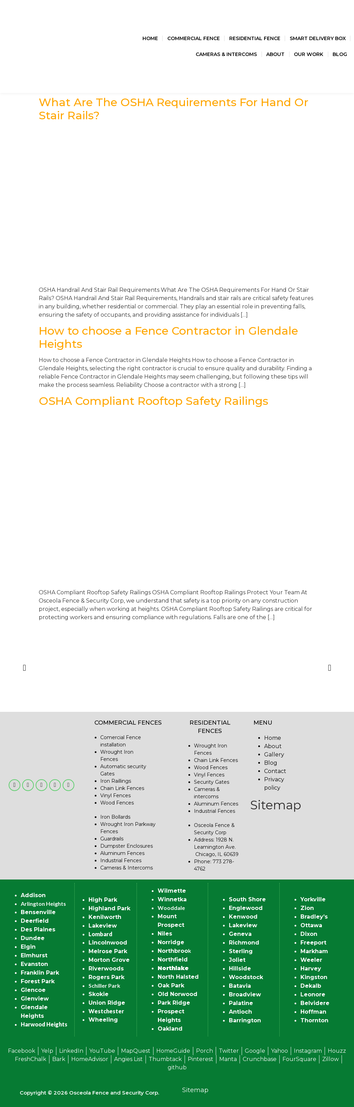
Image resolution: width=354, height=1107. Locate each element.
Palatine (241, 1003)
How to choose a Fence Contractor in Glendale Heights (168, 337)
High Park (102, 899)
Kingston (313, 977)
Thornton (314, 1020)
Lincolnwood (107, 942)
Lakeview (102, 925)
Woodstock (246, 977)
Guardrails (111, 839)
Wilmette (172, 890)
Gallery (274, 754)
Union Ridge (106, 1002)
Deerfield (35, 921)
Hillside (240, 968)
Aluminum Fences (122, 853)
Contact (275, 771)
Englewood (246, 908)
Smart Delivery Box (318, 38)
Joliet (237, 960)
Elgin (28, 946)
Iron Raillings (115, 781)
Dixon (308, 934)
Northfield (173, 959)
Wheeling (103, 1019)
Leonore (312, 994)
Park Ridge (174, 1002)
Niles (165, 933)
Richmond (244, 942)
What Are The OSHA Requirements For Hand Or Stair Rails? (173, 108)
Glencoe (33, 990)
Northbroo (173, 951)
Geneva (240, 934)
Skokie (98, 994)
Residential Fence (254, 38)
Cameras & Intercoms (226, 54)
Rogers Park (106, 977)
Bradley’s (314, 916)
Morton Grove (109, 960)
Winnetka (172, 899)
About (275, 54)
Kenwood (243, 916)
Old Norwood (177, 994)
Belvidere (314, 1003)
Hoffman (313, 1011)
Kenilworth (104, 917)
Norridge (171, 942)
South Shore (247, 899)
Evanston (34, 964)
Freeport (313, 942)
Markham (314, 951)
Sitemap (275, 805)
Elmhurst (34, 955)
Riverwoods (106, 968)
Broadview (245, 994)
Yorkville (313, 899)
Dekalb (310, 986)
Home (150, 38)
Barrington (245, 1020)
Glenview (35, 998)
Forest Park (38, 981)
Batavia (240, 986)
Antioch (240, 1011)
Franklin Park (40, 972)
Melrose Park (107, 951)
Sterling (241, 951)
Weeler (311, 960)
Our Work (308, 54)
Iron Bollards (115, 817)
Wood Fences (117, 803)
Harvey (310, 968)
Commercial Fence (193, 38)
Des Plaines (38, 929)
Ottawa (311, 925)
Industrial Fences (120, 860)
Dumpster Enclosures (126, 846)
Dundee (33, 938)
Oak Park (171, 985)
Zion (307, 908)
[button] (24, 667)
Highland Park (109, 908)
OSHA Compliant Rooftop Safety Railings (153, 401)
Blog (340, 54)
